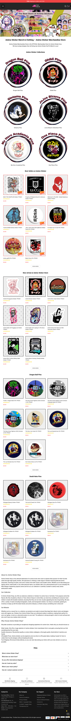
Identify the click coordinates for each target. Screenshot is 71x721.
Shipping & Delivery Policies (44, 695)
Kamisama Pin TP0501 (53, 531)
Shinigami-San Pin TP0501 (54, 502)
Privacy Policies (23, 699)
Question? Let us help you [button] (63, 719)
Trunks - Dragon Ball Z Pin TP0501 (11, 400)
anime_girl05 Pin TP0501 (9, 258)
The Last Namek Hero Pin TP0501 (56, 431)
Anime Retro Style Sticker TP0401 (56, 298)
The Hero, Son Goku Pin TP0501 (33, 431)
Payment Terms (41, 697)
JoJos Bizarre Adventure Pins (53, 128)
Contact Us (40, 702)
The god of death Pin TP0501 (33, 502)
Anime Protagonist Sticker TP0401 (12, 298)
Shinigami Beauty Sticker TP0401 (11, 502)
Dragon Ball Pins (18, 90)
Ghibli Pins (53, 90)
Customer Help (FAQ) (42, 704)
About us (21, 695)
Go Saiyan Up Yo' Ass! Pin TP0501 (56, 227)
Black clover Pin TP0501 (31, 258)
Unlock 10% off (68, 714)
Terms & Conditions (24, 697)
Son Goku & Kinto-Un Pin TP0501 (33, 462)
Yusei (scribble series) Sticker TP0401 (12, 227)
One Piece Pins (53, 165)
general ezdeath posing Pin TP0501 (34, 560)
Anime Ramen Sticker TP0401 (32, 298)
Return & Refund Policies (43, 699)
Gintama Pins (18, 128)
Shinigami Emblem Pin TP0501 (11, 531)
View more (35, 266)
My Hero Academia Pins (18, 165)
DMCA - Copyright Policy (25, 702)
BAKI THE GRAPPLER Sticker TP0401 (12, 197)
